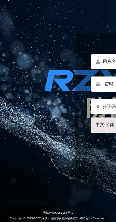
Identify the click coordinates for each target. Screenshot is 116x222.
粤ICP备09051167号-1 (58, 212)
